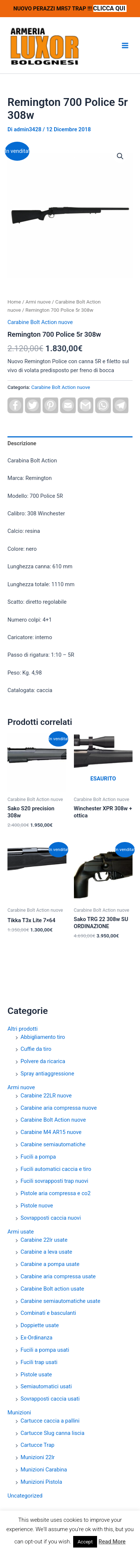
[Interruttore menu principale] (125, 45)
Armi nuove (21, 1087)
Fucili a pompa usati (45, 1350)
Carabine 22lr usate (44, 1240)
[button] (120, 156)
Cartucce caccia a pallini (50, 1420)
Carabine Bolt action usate (52, 1288)
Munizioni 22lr (38, 1457)
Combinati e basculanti (48, 1313)
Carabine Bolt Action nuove (53, 1119)
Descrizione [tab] (21, 443)
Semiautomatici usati (46, 1386)
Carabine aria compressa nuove (59, 1108)
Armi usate (20, 1231)
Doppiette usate (40, 1325)
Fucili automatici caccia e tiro (56, 1169)
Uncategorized (25, 1495)
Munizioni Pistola (41, 1482)
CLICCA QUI (110, 8)
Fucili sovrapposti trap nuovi (54, 1181)
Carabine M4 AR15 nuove (51, 1132)
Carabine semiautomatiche (53, 1144)
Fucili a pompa (38, 1156)
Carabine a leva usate (46, 1251)
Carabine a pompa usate (50, 1264)
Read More (112, 1541)
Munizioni (19, 1412)
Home (14, 302)
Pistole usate (36, 1374)
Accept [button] (85, 1542)
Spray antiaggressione (47, 1073)
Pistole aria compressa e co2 (56, 1193)
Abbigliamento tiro (43, 1037)
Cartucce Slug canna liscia (52, 1433)
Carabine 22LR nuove (46, 1095)
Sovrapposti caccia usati (50, 1398)
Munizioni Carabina (44, 1469)
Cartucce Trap (38, 1445)
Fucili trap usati (39, 1362)
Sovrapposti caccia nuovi (51, 1218)
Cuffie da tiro (36, 1049)
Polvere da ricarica (43, 1061)
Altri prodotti (22, 1028)
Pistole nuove (37, 1205)
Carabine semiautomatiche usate (60, 1301)
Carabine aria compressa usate (58, 1276)
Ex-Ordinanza (36, 1337)
